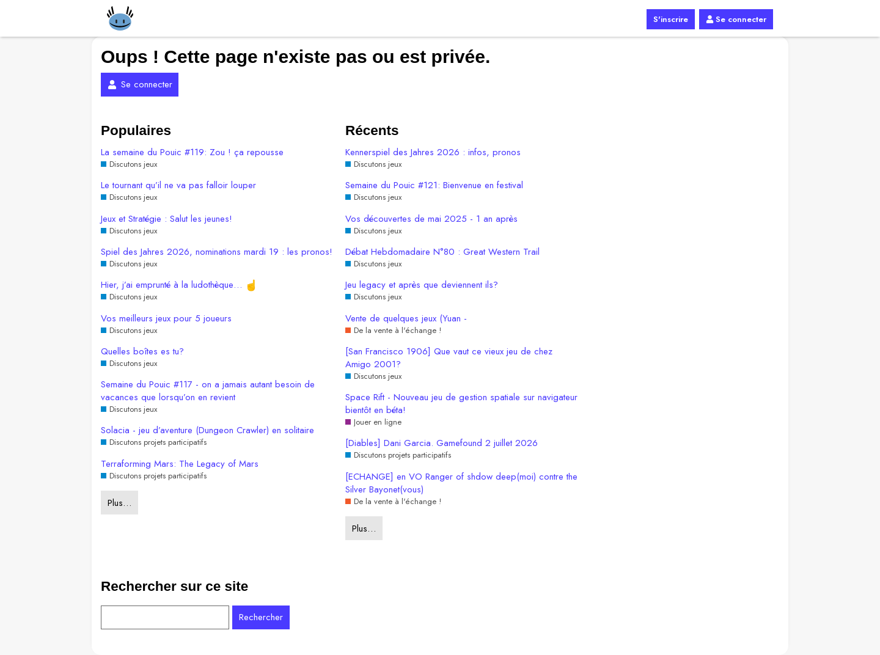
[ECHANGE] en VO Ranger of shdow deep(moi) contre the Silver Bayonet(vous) (461, 483)
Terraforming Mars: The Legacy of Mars (179, 464)
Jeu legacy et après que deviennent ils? (421, 285)
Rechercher (261, 617)
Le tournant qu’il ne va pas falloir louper (178, 185)
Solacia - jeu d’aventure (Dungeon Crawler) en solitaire (207, 430)
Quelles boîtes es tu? (142, 351)
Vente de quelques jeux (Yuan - (406, 318)
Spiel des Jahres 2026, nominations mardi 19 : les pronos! (216, 252)
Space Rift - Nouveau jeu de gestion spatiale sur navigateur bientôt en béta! (461, 404)
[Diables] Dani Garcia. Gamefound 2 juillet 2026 (441, 443)
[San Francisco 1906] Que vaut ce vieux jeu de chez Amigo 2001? (448, 358)
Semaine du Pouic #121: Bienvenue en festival (434, 185)
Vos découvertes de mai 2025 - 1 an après (431, 219)
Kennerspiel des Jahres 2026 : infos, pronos (433, 152)
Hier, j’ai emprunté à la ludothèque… (179, 285)
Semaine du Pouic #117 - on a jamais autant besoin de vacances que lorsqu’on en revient (208, 391)
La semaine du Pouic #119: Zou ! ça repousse (192, 152)
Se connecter (736, 19)
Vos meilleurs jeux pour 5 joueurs (166, 318)
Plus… (119, 503)
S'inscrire (670, 19)
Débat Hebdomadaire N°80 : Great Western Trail (442, 252)
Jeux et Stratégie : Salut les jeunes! (166, 219)
